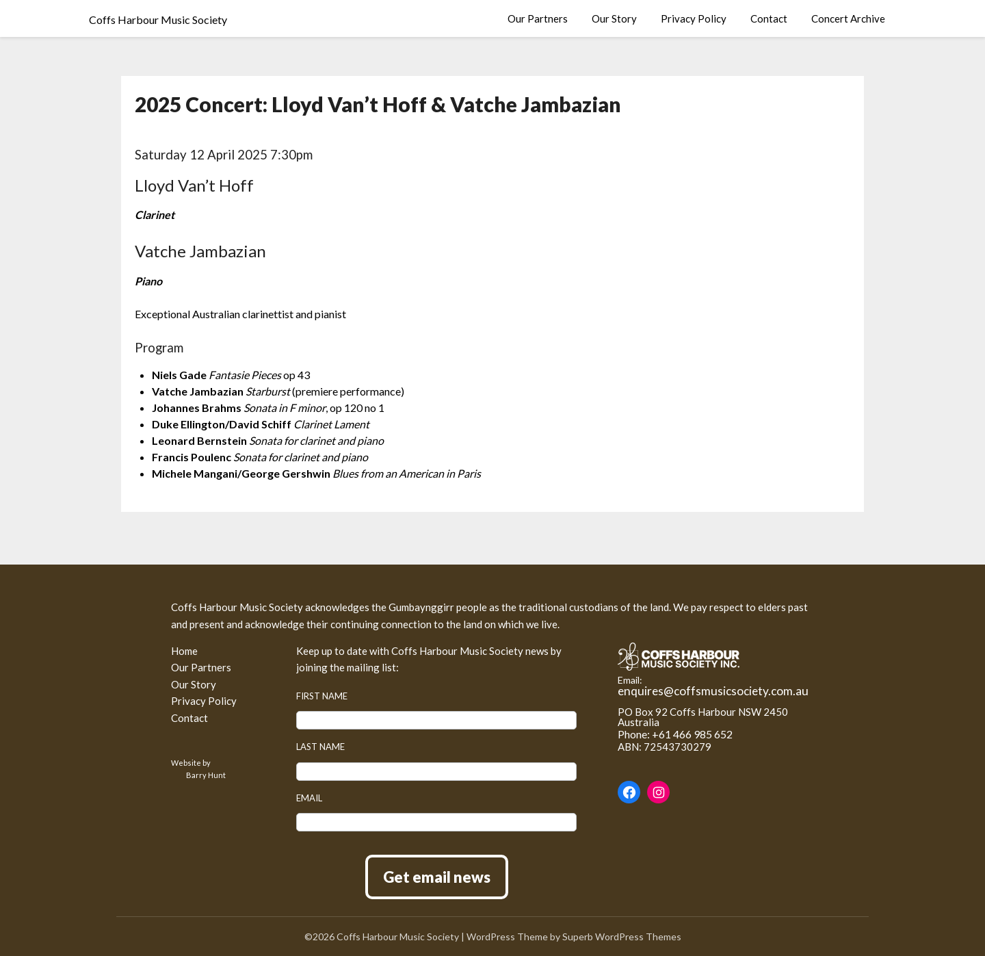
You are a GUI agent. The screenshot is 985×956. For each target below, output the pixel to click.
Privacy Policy (693, 18)
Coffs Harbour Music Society (158, 19)
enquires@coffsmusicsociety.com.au (713, 691)
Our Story (614, 18)
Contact (768, 18)
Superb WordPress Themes (621, 936)
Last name (320, 746)
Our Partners (538, 18)
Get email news (436, 877)
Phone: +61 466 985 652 (675, 733)
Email (309, 797)
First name (321, 695)
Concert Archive (848, 18)
